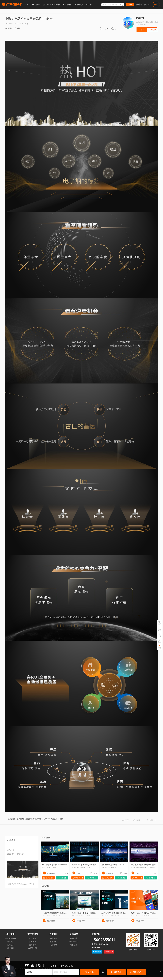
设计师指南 (33, 933)
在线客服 (152, 29)
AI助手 (89, 4)
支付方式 (10, 944)
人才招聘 (53, 944)
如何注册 (10, 948)
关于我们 (53, 933)
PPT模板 (56, 4)
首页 (26, 4)
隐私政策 (73, 944)
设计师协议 (73, 941)
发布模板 (32, 941)
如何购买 (10, 941)
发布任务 (78, 4)
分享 (151, 820)
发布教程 (32, 938)
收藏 (138, 820)
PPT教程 (67, 4)
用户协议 (73, 938)
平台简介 (53, 938)
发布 (130, 4)
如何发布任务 (10, 938)
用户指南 (10, 933)
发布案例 (32, 944)
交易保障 (74, 933)
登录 (156, 4)
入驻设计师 (32, 948)
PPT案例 (35, 4)
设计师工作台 (142, 4)
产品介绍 (16, 28)
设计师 (46, 4)
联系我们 (53, 941)
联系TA (142, 29)
